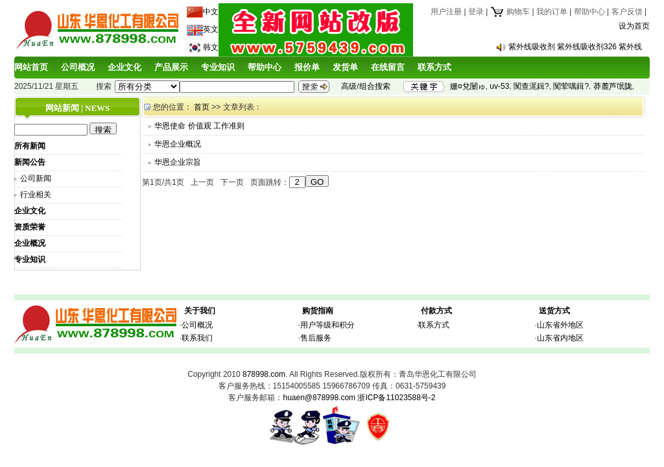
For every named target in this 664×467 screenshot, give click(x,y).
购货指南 (317, 310)
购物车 (510, 11)
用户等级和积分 (327, 324)
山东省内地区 (560, 337)
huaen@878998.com (319, 397)
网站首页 (31, 67)
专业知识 (218, 67)
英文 (211, 29)
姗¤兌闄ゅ (468, 86)
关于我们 (199, 310)
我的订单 (551, 11)
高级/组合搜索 (365, 86)
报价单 (307, 67)
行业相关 (35, 194)
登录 (476, 11)
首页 (201, 107)
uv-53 (499, 86)
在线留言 (388, 67)
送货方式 (554, 310)
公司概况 (78, 67)
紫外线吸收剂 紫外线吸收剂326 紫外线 (575, 46)
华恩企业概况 (177, 144)
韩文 (211, 47)
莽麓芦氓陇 (612, 86)
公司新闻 (35, 178)
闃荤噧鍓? (571, 86)
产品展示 (171, 67)
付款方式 (436, 310)
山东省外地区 (560, 324)
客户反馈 (627, 11)
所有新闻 (29, 145)
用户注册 (446, 11)
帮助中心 (589, 11)
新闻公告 (29, 162)
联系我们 (197, 337)
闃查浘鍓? (531, 86)
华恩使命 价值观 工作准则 (199, 125)
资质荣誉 (29, 227)
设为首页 (634, 25)
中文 (211, 11)
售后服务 (315, 337)
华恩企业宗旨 (177, 162)
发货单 (345, 67)
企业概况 (29, 243)
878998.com (264, 374)
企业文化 (124, 67)
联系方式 (434, 67)
